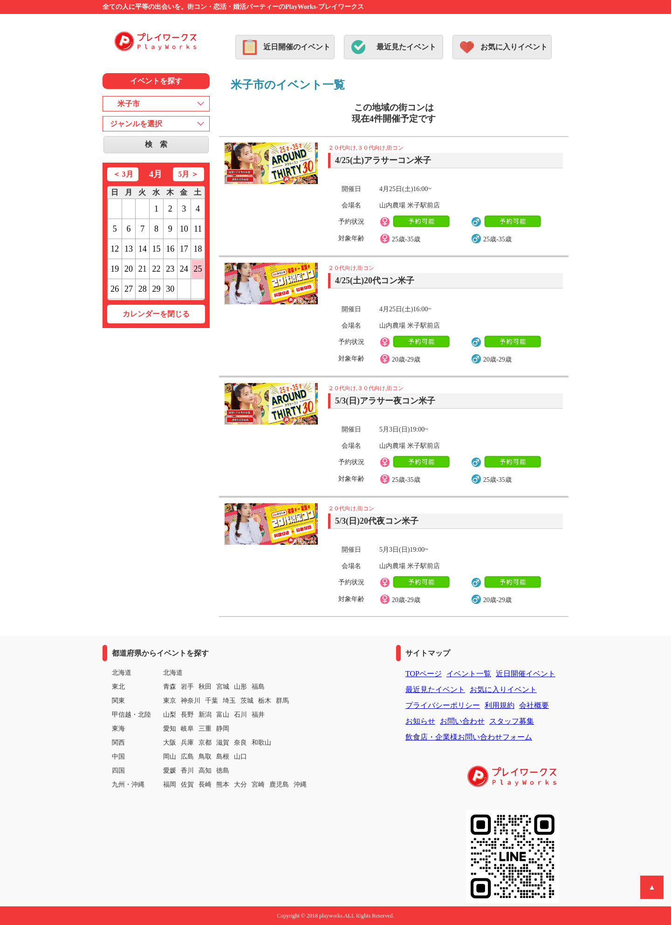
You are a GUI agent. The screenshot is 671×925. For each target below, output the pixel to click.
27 (128, 289)
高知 (205, 770)
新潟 (205, 714)
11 (198, 228)
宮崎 (258, 784)
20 (128, 269)
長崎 (205, 784)
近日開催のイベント (296, 47)
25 (198, 269)
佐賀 (187, 784)
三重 (205, 728)
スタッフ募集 (511, 721)
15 (156, 249)
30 (170, 289)
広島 (187, 756)
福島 (258, 686)
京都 (205, 742)
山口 (240, 756)
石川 (240, 714)
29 (156, 289)
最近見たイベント (406, 47)
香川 (187, 770)
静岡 (222, 728)
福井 (258, 714)
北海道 (173, 672)
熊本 (222, 784)
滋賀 (222, 742)
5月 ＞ (188, 174)
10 (184, 228)
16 (170, 249)
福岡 (169, 784)
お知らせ (420, 721)
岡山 (169, 756)
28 (142, 289)
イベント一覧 (468, 674)
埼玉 (229, 700)
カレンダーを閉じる (156, 314)
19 (114, 269)
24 (184, 269)
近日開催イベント (525, 674)
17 (184, 249)
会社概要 (534, 705)
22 (156, 269)
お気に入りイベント (514, 47)
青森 (169, 686)
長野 (187, 714)
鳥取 (205, 756)
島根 (222, 756)
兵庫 (187, 742)
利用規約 (499, 705)
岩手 (187, 686)
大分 (240, 784)
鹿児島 (279, 784)
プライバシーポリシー (442, 705)
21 (142, 269)
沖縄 (300, 784)
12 (114, 249)
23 (170, 269)
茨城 (246, 700)
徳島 (222, 770)
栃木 (264, 700)
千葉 (211, 700)
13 (128, 249)
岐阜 (187, 728)
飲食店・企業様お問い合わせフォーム (468, 737)
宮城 (222, 686)
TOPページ (423, 674)
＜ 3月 (123, 174)
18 (198, 249)
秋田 (205, 686)
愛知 (169, 728)
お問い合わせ (462, 721)
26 (114, 289)
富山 (222, 714)
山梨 (169, 714)
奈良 (240, 742)
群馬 (282, 700)
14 (142, 249)
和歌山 (261, 742)
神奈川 (190, 700)
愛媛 (169, 770)
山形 (240, 686)
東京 (169, 700)
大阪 (169, 742)
